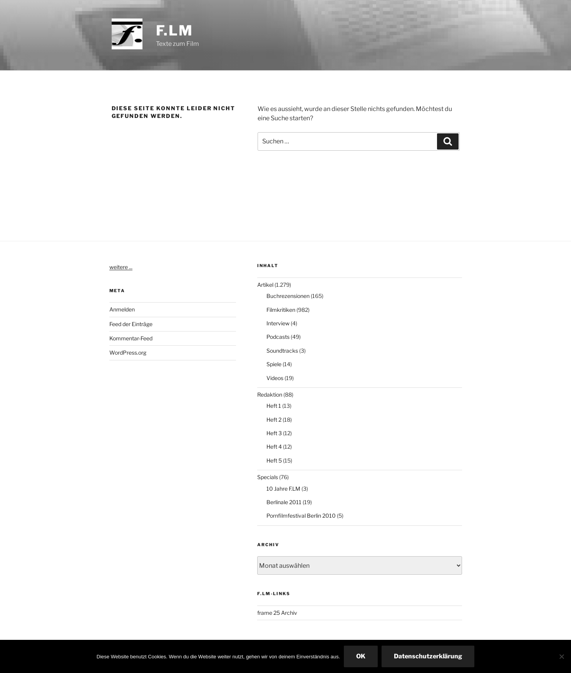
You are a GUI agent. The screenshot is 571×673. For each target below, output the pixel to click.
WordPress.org (127, 352)
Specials (267, 477)
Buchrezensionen (288, 296)
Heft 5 (274, 460)
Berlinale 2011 (283, 502)
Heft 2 (273, 419)
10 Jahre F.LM (283, 488)
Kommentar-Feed (130, 338)
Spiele (273, 364)
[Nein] (561, 656)
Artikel (265, 284)
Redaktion (269, 394)
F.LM (175, 30)
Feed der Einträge (130, 324)
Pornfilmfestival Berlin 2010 (301, 515)
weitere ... (120, 267)
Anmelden (122, 309)
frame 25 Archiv (277, 612)
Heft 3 (274, 433)
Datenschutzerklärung (428, 656)
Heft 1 (273, 405)
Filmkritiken (280, 309)
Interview (278, 323)
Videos (274, 378)
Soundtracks (282, 350)
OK (360, 656)
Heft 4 (274, 446)
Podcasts (278, 336)
